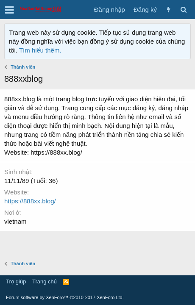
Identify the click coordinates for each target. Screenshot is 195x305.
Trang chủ (44, 281)
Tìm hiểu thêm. (40, 50)
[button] (9, 9)
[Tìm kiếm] (183, 9)
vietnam (15, 221)
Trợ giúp (16, 281)
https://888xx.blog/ (30, 201)
